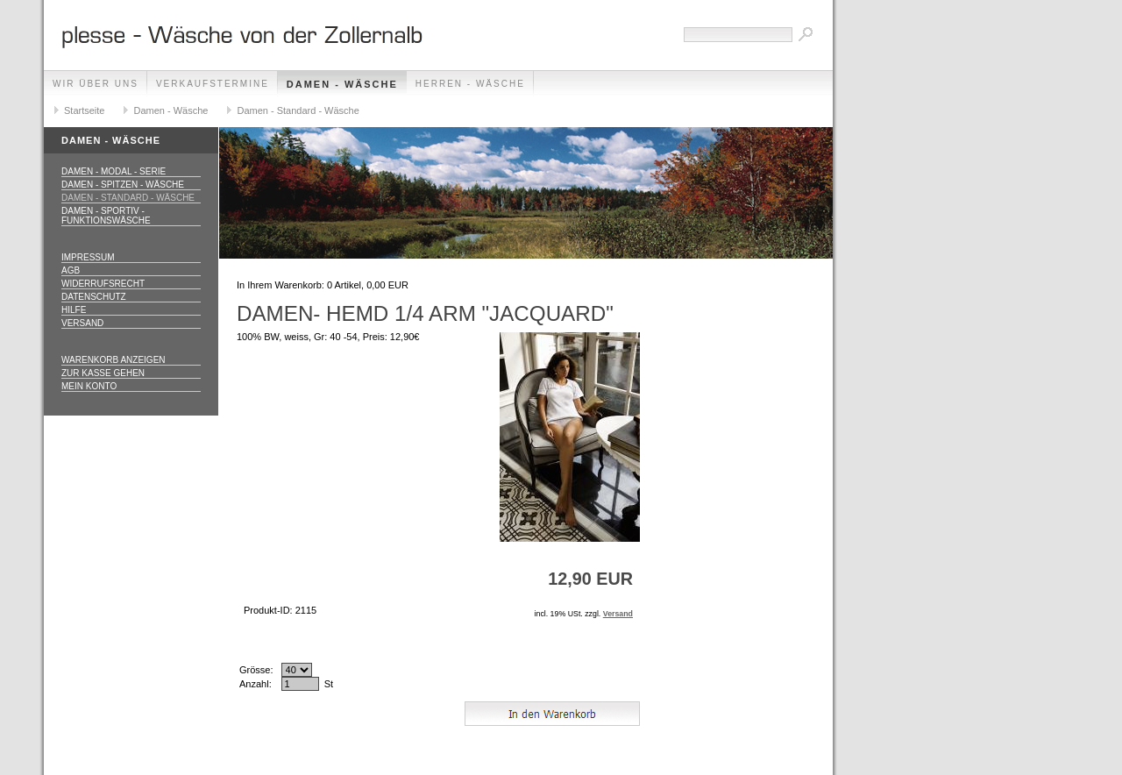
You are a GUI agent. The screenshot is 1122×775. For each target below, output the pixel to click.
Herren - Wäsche (470, 84)
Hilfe (73, 310)
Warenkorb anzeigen (113, 360)
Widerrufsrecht (103, 283)
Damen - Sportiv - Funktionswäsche (106, 215)
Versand (82, 323)
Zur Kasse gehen (103, 373)
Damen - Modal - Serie (113, 171)
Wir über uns (95, 84)
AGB (70, 270)
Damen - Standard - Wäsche (298, 110)
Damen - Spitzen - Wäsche (122, 184)
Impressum (88, 257)
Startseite (84, 110)
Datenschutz (93, 297)
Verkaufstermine (212, 84)
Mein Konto (89, 386)
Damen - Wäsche (342, 84)
